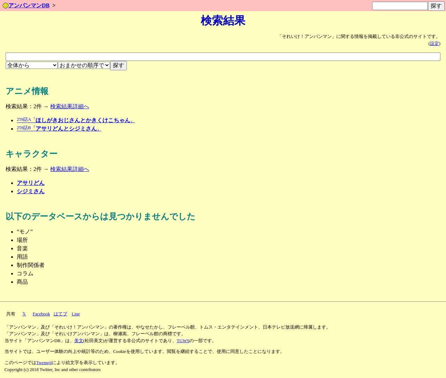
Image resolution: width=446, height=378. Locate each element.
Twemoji (44, 362)
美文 (78, 340)
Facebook (41, 314)
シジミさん (31, 191)
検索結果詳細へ (69, 106)
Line (76, 314)
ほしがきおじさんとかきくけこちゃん (76, 120)
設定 (434, 43)
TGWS (183, 340)
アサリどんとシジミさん (59, 129)
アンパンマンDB (26, 5)
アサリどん (31, 183)
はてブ (60, 314)
